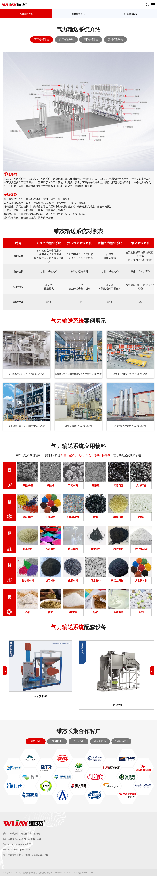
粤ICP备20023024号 (83, 872)
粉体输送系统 (78, 14)
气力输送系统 (26, 14)
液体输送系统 (130, 14)
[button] (152, 670)
